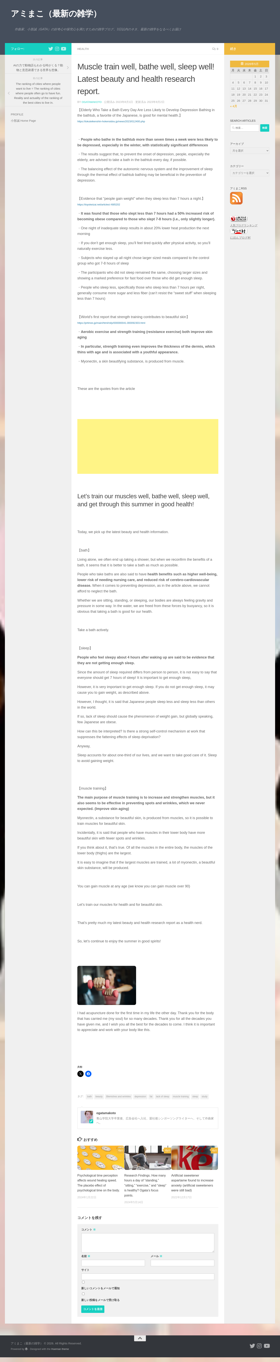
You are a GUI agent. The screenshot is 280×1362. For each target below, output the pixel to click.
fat (151, 1096)
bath (89, 1096)
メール (156, 1261)
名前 (85, 1261)
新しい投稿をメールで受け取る (100, 1304)
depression (140, 1096)
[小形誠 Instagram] (57, 48)
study (204, 1096)
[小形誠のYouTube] (63, 48)
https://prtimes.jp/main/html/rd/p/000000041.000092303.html (111, 322)
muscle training (181, 1096)
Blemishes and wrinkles (118, 1096)
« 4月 (233, 106)
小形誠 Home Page (23, 120)
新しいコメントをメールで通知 (100, 1293)
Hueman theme (60, 1353)
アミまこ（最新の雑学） (56, 13)
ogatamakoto (92, 101)
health (83, 48)
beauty (99, 1096)
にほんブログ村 (240, 237)
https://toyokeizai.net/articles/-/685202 (98, 204)
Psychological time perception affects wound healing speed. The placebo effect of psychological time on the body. (97, 1185)
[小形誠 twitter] (50, 48)
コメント (88, 1234)
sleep (195, 1096)
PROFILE (17, 114)
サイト (85, 1274)
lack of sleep (162, 1096)
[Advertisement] (147, 446)
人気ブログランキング (243, 225)
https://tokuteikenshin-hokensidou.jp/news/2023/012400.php (111, 121)
